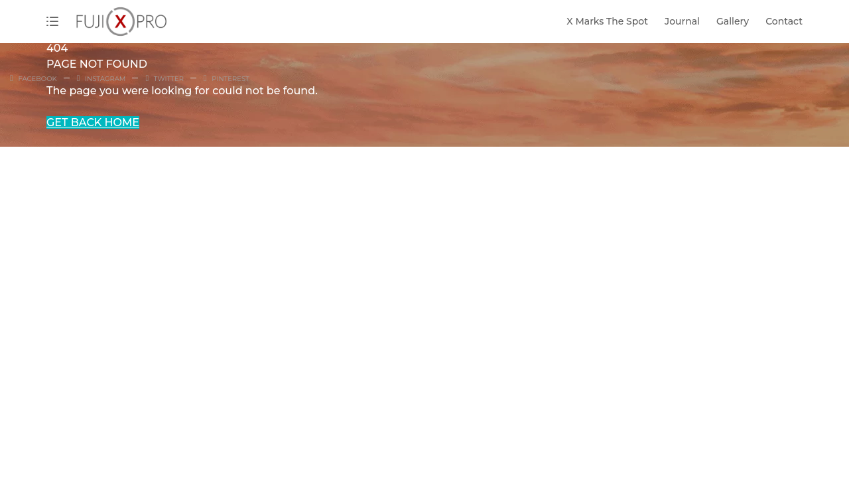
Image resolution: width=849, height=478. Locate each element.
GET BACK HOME (92, 122)
